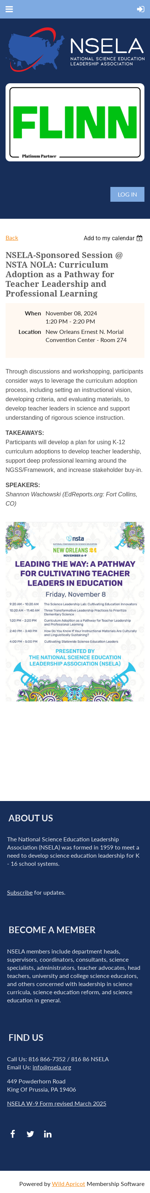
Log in (127, 194)
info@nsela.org (52, 1066)
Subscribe (20, 892)
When (33, 312)
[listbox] (114, 238)
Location (30, 331)
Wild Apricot (68, 1183)
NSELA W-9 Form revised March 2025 (56, 1103)
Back (12, 237)
